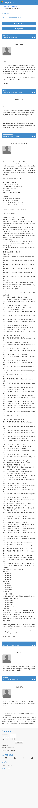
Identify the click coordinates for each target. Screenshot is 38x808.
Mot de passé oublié (8, 748)
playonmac (8, 2)
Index (13, 713)
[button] (36, 2)
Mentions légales (7, 765)
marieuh (5, 90)
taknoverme (6, 677)
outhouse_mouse (8, 134)
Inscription (5, 745)
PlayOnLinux (15, 6)
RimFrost (5, 35)
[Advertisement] (18, 789)
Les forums (7, 6)
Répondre (19, 29)
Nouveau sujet (19, 23)
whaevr (5, 643)
